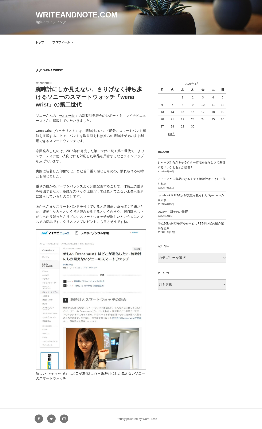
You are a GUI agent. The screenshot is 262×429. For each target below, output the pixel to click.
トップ (39, 42)
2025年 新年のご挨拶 (173, 211)
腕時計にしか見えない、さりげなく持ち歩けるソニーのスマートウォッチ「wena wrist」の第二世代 (88, 97)
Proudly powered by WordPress (136, 419)
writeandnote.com (77, 15)
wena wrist (67, 115)
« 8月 (171, 133)
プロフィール (63, 42)
